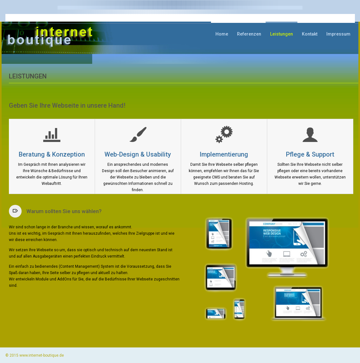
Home (221, 34)
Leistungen (281, 34)
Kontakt (309, 34)
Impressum (338, 34)
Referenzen (249, 34)
